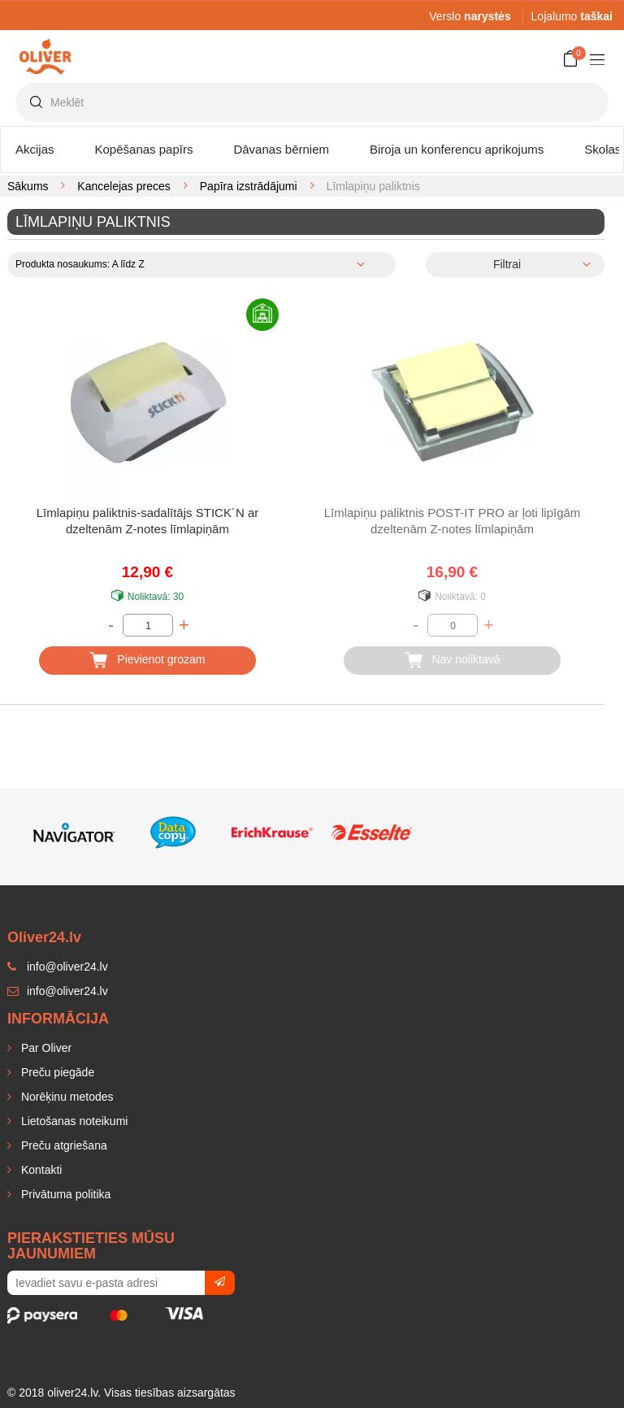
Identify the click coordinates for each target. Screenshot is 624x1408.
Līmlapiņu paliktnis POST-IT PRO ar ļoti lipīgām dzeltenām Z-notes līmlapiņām (452, 521)
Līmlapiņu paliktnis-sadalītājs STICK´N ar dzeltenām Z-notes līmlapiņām (147, 521)
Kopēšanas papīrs (144, 149)
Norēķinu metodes (66, 1096)
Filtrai (507, 264)
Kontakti (40, 1169)
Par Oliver (45, 1047)
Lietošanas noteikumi (73, 1121)
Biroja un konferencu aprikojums (457, 149)
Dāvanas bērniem (281, 149)
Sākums (28, 186)
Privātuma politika (64, 1194)
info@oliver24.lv (57, 990)
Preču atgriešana (62, 1145)
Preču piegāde (56, 1072)
